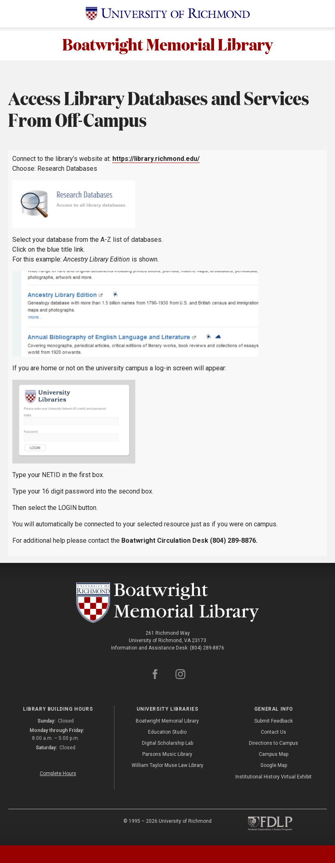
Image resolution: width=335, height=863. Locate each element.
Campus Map (273, 754)
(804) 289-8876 (207, 648)
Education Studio (167, 732)
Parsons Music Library (167, 754)
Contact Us (273, 732)
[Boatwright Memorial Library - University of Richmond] (168, 603)
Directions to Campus (273, 743)
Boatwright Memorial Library (167, 44)
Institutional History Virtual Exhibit (273, 777)
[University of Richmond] (168, 14)
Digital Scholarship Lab (167, 743)
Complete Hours (58, 774)
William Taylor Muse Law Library (167, 766)
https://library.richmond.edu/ (156, 159)
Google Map (273, 766)
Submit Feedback (273, 721)
